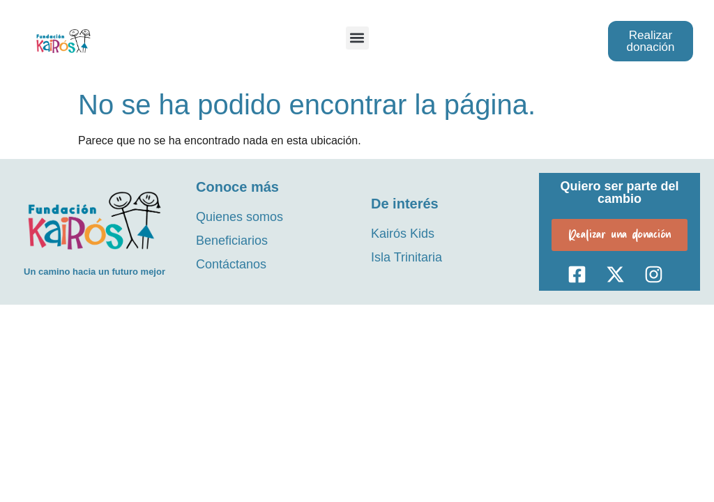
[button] (357, 38)
